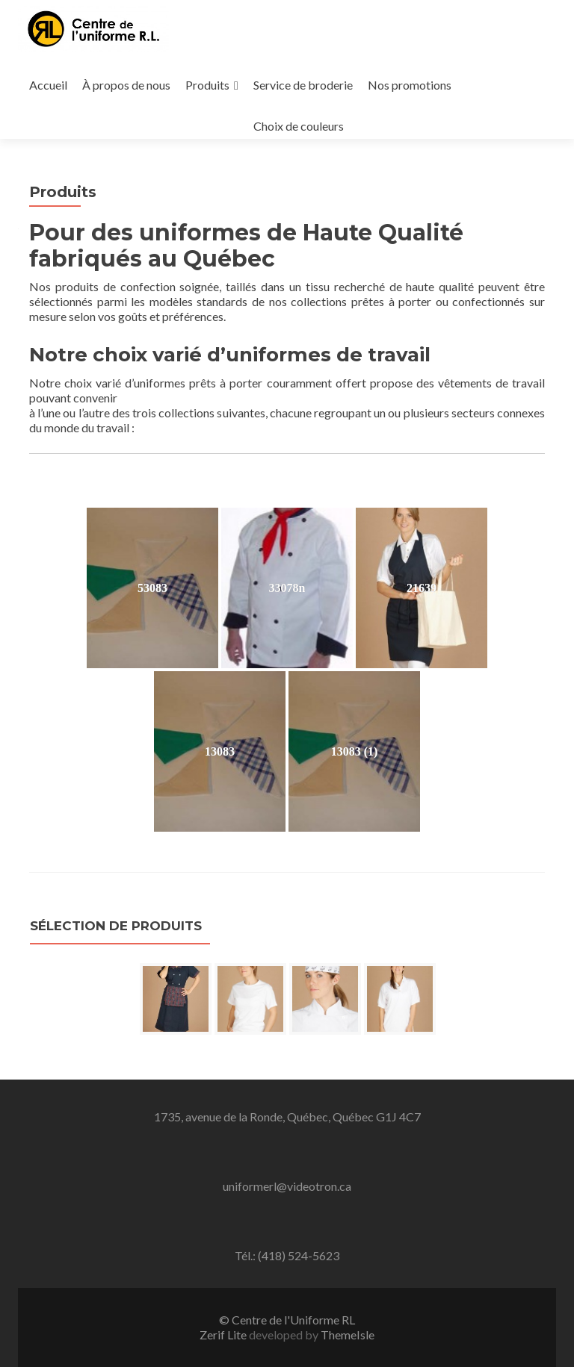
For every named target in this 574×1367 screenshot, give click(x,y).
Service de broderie (303, 85)
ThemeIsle (347, 1334)
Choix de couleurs (298, 126)
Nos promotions (409, 85)
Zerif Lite (224, 1334)
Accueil (48, 85)
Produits (207, 85)
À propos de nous (126, 85)
